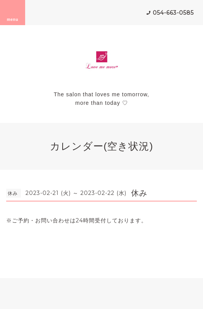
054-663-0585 (173, 12)
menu (13, 12)
